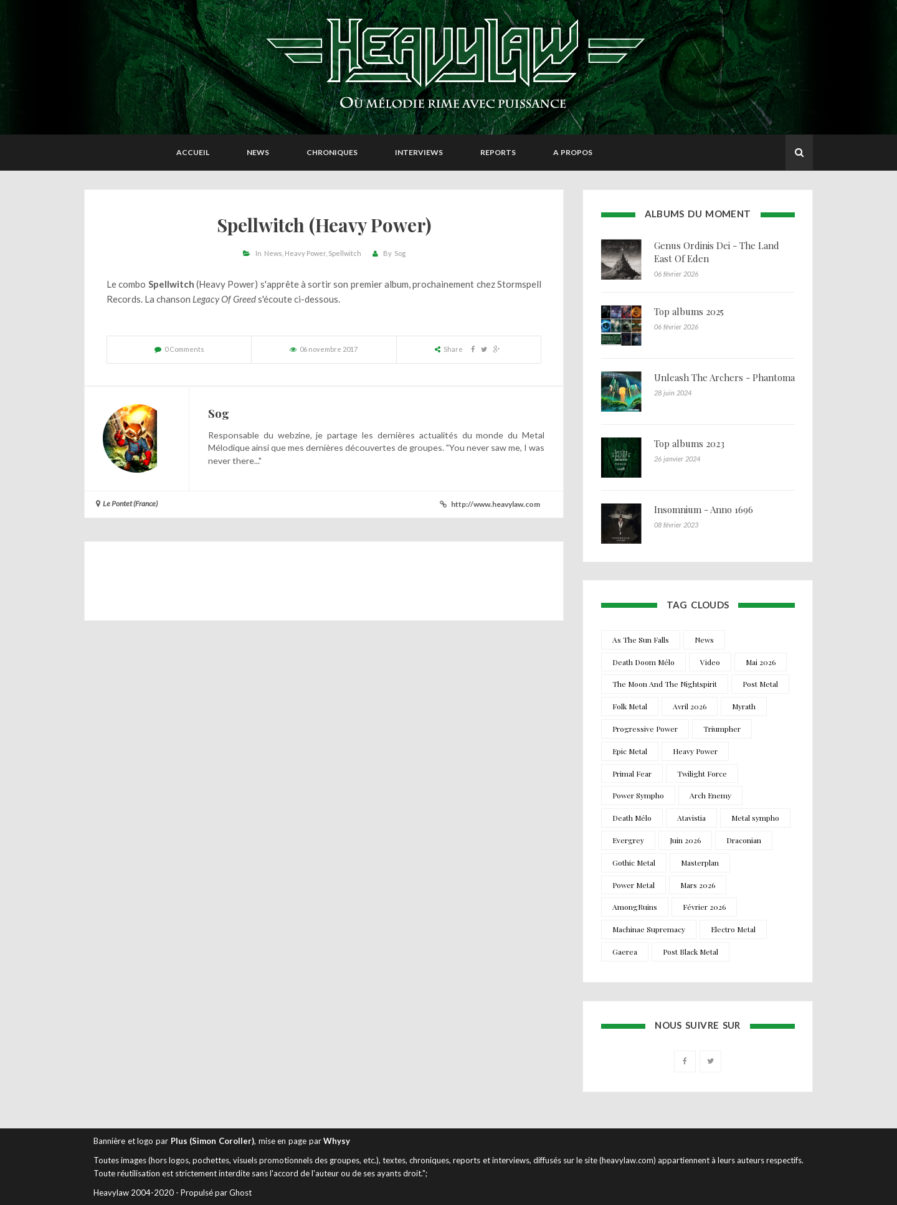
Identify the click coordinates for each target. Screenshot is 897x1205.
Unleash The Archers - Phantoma (724, 377)
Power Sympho (638, 795)
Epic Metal (629, 751)
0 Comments (184, 349)
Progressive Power (645, 729)
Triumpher (722, 729)
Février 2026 (704, 907)
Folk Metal (629, 706)
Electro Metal (733, 929)
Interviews (419, 152)
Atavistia (691, 818)
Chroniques (332, 152)
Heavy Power (305, 253)
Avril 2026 (689, 706)
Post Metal (760, 684)
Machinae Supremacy (648, 929)
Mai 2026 (761, 662)
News (258, 152)
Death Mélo (632, 818)
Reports (498, 152)
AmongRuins (634, 907)
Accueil (192, 152)
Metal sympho (755, 818)
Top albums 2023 (689, 443)
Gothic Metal (633, 862)
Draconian (743, 840)
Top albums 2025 (689, 311)
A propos (572, 152)
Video (710, 662)
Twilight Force (702, 773)
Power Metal (633, 885)
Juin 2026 (685, 840)
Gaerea (624, 952)
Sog (400, 253)
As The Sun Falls (640, 640)
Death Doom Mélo (643, 662)
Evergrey (628, 840)
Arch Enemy (710, 795)
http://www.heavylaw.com (495, 504)
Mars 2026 (697, 885)
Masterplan (700, 862)
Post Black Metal (690, 952)
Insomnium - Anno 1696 (703, 509)
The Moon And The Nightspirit (664, 684)
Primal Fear (632, 773)
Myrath (744, 706)
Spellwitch (344, 253)
